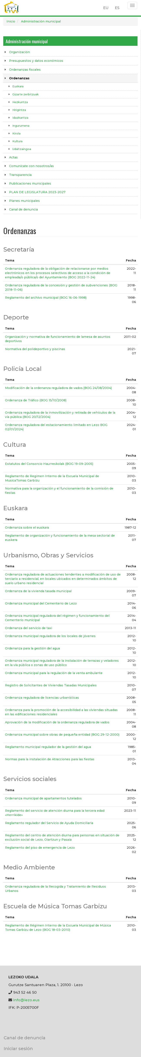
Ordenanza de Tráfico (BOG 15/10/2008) (35, 400)
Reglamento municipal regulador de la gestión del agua (48, 747)
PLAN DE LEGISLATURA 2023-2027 (37, 192)
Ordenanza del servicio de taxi (28, 628)
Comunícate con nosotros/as (31, 166)
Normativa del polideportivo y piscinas (35, 349)
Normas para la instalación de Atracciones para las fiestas (49, 759)
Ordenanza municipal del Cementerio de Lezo (41, 603)
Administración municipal (41, 21)
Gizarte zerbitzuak (25, 94)
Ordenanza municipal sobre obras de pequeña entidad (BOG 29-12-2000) (62, 735)
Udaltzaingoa (21, 149)
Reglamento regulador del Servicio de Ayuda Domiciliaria (49, 823)
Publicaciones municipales (30, 183)
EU (106, 8)
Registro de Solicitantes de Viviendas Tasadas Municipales (51, 685)
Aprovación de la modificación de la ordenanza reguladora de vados (57, 722)
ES (117, 8)
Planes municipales (24, 201)
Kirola (16, 133)
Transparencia (20, 175)
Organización (19, 52)
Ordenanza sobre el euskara (27, 527)
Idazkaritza (20, 117)
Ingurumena (20, 125)
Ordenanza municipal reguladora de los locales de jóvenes (50, 636)
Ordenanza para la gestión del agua (32, 648)
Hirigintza (19, 110)
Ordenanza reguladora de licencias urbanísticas (42, 698)
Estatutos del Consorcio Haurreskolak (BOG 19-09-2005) (49, 464)
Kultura (17, 141)
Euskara (18, 86)
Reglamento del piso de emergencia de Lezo (40, 848)
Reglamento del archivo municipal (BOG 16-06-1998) (46, 298)
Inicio (10, 21)
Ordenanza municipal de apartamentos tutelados (43, 798)
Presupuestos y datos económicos (36, 61)
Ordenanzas (19, 78)
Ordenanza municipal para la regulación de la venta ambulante (54, 673)
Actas (13, 157)
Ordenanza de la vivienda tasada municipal (38, 591)
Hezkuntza (20, 102)
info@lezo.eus (26, 1000)
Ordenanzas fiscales (25, 70)
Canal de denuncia (23, 209)
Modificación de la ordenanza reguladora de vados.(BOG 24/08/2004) (58, 388)
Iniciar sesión (18, 1048)
